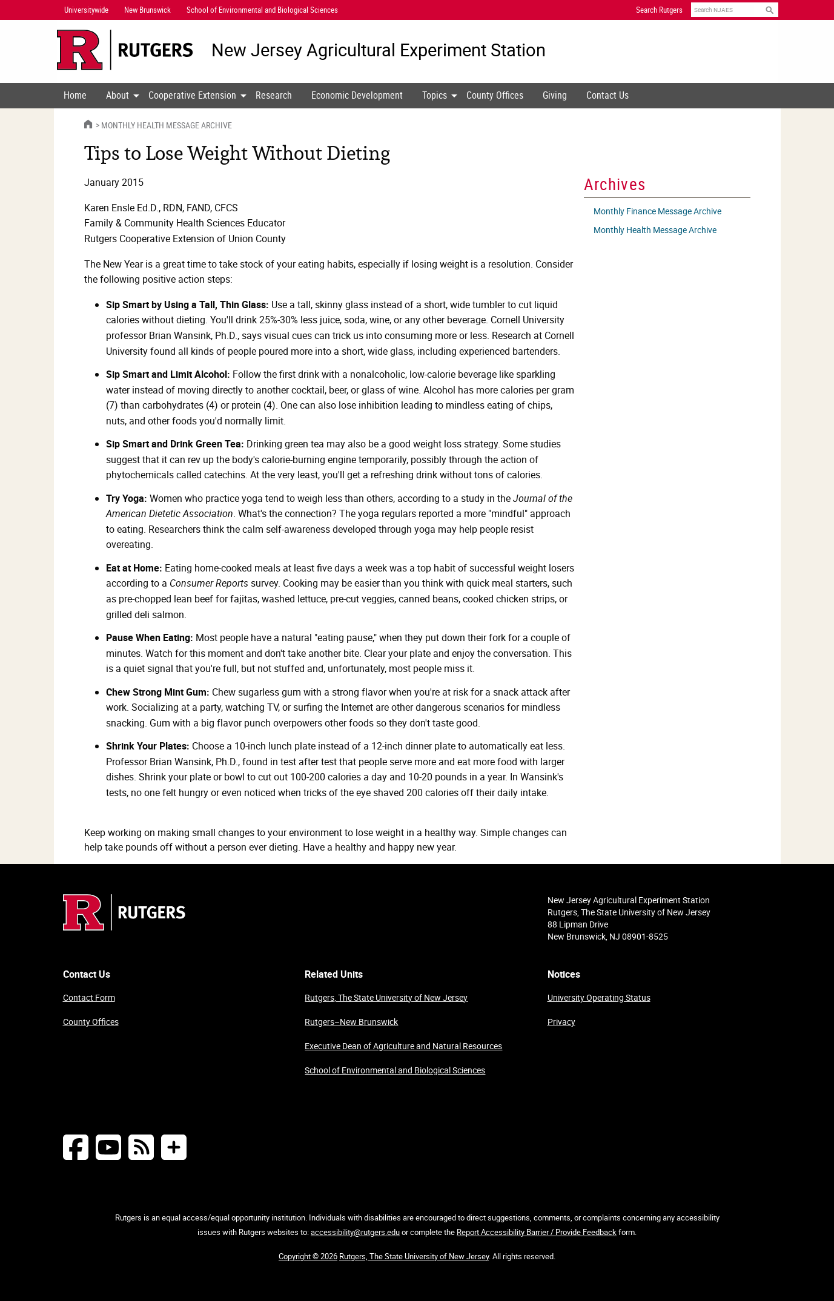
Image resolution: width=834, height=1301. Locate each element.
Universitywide (86, 9)
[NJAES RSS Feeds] (141, 1147)
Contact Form (89, 997)
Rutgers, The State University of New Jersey (386, 997)
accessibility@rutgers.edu (355, 1232)
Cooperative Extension (192, 95)
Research (274, 95)
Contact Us (607, 95)
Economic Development (357, 95)
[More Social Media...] (174, 1147)
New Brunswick (147, 9)
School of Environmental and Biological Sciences (395, 1070)
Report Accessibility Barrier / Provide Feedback (537, 1232)
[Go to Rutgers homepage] (124, 927)
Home (75, 95)
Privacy (561, 1021)
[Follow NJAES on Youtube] (108, 1147)
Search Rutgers (659, 9)
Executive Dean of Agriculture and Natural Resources (403, 1046)
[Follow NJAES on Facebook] (75, 1147)
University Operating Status (599, 997)
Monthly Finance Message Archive (657, 211)
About (117, 95)
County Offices (494, 95)
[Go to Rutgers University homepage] (125, 50)
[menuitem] (75, 95)
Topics (434, 95)
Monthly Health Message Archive (166, 125)
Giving (555, 95)
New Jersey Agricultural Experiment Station (378, 50)
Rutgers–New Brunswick (351, 1021)
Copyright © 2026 (308, 1256)
